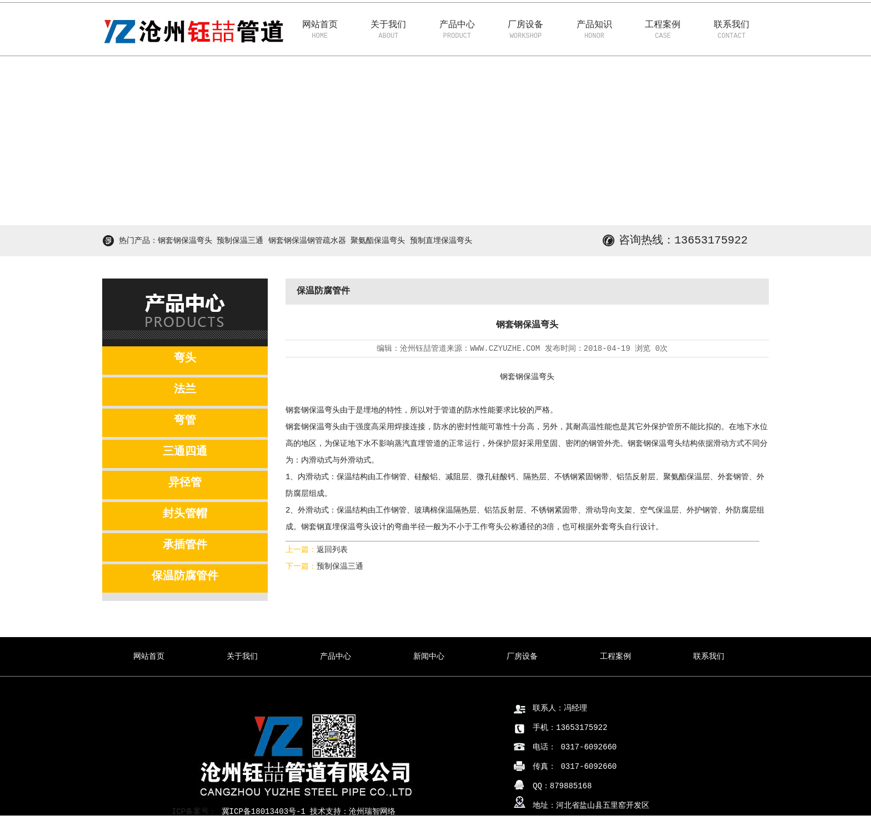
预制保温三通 (240, 240)
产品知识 (594, 31)
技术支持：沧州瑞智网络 (353, 811)
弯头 (185, 358)
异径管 (185, 482)
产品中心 (457, 31)
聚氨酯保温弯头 (378, 240)
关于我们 (388, 31)
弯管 (185, 420)
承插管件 (185, 545)
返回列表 (332, 549)
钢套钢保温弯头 (185, 240)
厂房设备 (526, 31)
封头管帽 (185, 514)
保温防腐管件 (185, 576)
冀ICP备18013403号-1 (261, 811)
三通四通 (185, 451)
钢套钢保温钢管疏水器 (307, 240)
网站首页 (320, 31)
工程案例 (663, 31)
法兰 (185, 389)
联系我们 (731, 31)
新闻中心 (428, 656)
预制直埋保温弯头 (441, 240)
